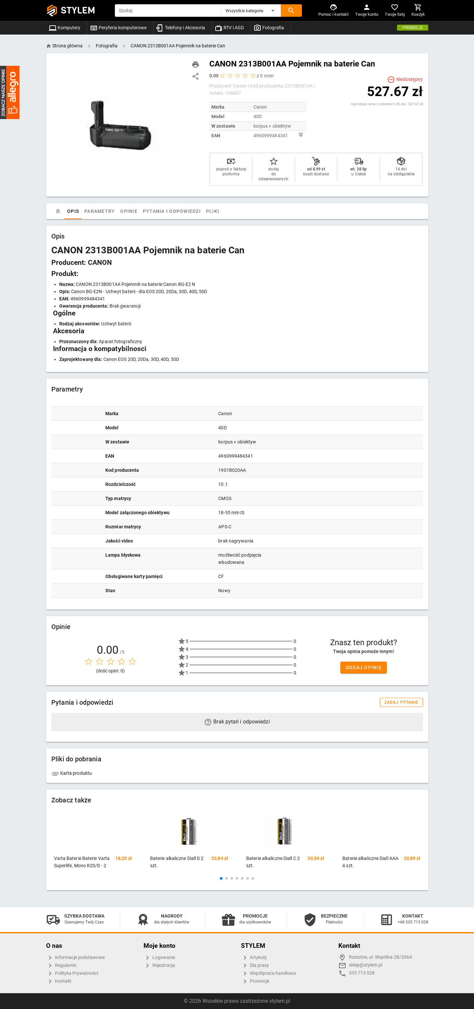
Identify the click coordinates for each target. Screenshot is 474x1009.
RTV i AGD (229, 27)
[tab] (58, 211)
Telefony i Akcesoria (180, 27)
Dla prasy (255, 966)
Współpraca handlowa (268, 973)
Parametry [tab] (99, 211)
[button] (251, 10)
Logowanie (159, 958)
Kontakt (58, 981)
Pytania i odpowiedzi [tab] (171, 211)
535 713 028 (362, 973)
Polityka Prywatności (72, 973)
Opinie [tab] (129, 211)
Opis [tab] (73, 211)
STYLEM (78, 10)
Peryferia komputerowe (118, 27)
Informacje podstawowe (75, 958)
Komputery (64, 27)
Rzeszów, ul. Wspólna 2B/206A (380, 957)
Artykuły (254, 958)
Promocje (412, 27)
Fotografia (268, 27)
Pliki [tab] (212, 211)
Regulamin (61, 966)
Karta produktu (71, 773)
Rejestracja (159, 966)
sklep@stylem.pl (365, 965)
